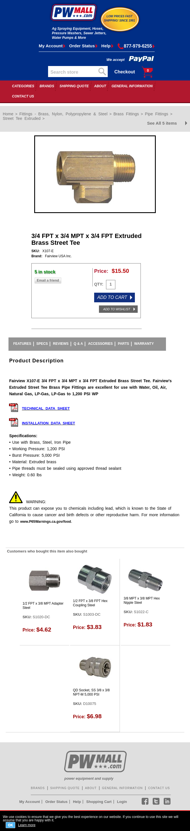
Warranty (144, 344)
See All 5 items (162, 123)
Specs (42, 344)
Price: (101, 271)
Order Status (82, 45)
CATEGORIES (23, 86)
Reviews (60, 344)
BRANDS (47, 86)
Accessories (100, 344)
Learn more (26, 825)
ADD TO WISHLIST (116, 309)
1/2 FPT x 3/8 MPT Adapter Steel (43, 606)
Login (122, 802)
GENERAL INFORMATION (132, 86)
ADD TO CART (112, 297)
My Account (50, 45)
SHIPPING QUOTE (73, 86)
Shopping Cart (99, 802)
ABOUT (100, 86)
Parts (123, 344)
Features (22, 344)
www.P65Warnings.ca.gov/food (45, 522)
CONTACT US (23, 96)
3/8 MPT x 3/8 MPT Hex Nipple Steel (142, 600)
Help (106, 45)
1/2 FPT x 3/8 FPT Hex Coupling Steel (90, 603)
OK (10, 825)
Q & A (78, 344)
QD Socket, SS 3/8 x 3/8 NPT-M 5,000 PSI (91, 692)
